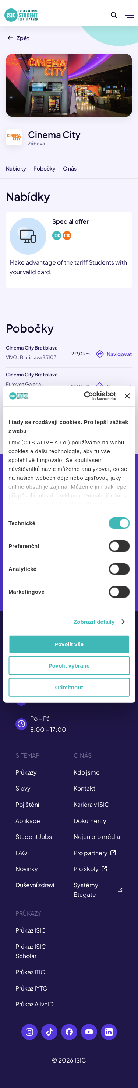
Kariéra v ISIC (91, 804)
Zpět (17, 37)
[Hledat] (114, 15)
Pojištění (27, 804)
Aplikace (27, 820)
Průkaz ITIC (30, 972)
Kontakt (84, 788)
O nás (70, 168)
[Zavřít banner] (127, 396)
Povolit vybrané (69, 665)
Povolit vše (69, 644)
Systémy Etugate (98, 889)
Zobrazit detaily (94, 622)
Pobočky (44, 168)
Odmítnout (69, 687)
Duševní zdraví (34, 885)
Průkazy (26, 772)
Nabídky (16, 168)
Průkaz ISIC (30, 930)
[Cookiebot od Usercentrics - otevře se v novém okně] (86, 396)
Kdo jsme (87, 772)
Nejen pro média (97, 836)
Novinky (26, 868)
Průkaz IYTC (31, 988)
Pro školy (90, 868)
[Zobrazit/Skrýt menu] (129, 15)
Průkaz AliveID (34, 1004)
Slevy (23, 788)
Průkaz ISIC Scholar (30, 951)
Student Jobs (33, 836)
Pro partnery (95, 853)
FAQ (21, 853)
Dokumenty (90, 820)
